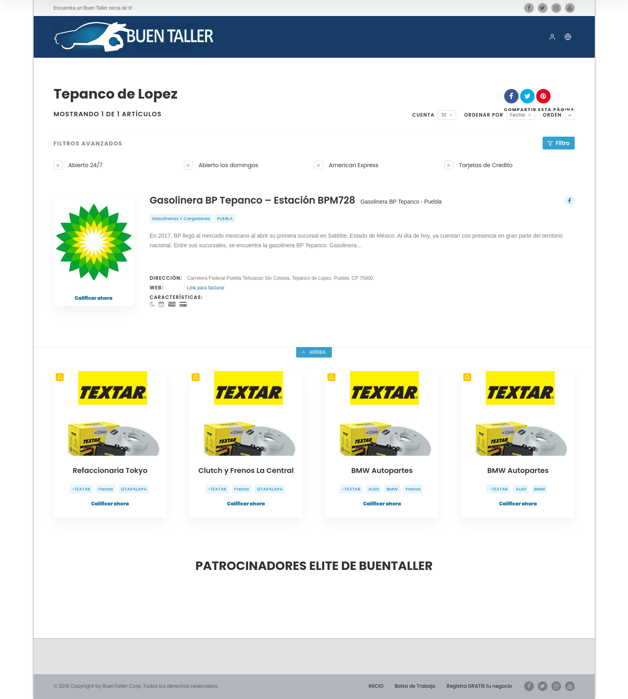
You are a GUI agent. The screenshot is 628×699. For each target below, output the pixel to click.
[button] (552, 37)
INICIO (376, 686)
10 (443, 114)
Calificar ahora (93, 298)
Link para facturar (205, 288)
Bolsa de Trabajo (415, 686)
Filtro (562, 143)
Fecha (517, 114)
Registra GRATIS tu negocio (479, 686)
